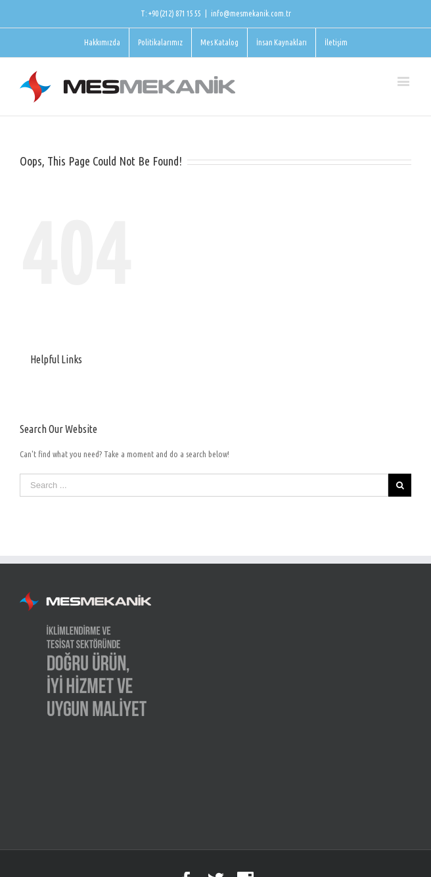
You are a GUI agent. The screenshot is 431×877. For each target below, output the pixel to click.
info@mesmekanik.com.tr (251, 13)
